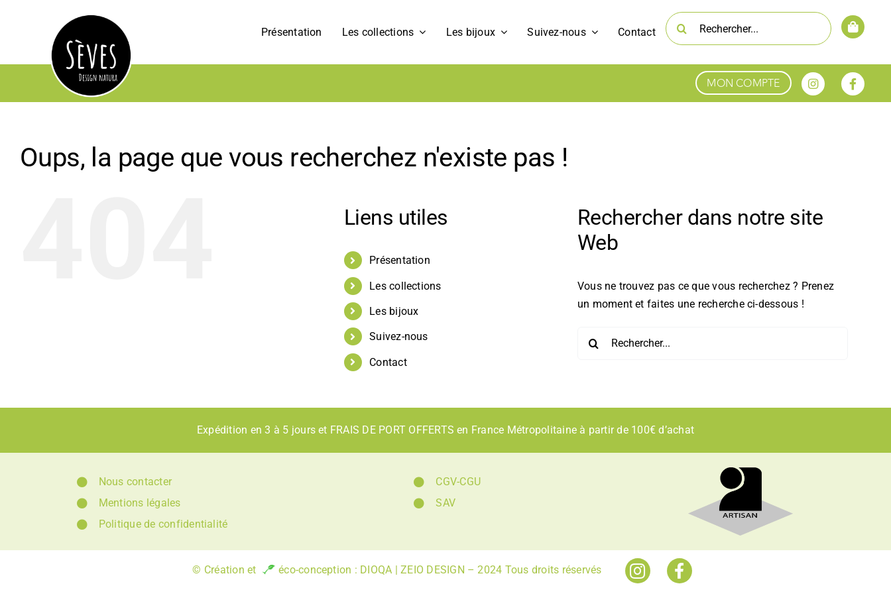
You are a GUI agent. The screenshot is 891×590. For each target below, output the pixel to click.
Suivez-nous (398, 336)
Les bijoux (393, 311)
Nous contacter (135, 481)
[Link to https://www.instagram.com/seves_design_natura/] (813, 83)
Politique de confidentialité (163, 524)
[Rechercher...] (748, 28)
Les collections (405, 286)
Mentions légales (140, 503)
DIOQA (376, 569)
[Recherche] (682, 28)
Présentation (399, 260)
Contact (388, 362)
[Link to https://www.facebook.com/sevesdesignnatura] (852, 83)
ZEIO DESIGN (432, 569)
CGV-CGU (458, 481)
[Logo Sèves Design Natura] (91, 18)
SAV (445, 503)
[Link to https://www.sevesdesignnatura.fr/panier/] (852, 26)
